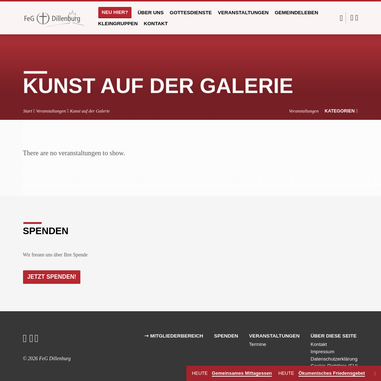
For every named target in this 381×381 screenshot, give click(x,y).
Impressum (322, 352)
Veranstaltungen (243, 12)
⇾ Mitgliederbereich (173, 336)
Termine (257, 344)
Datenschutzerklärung (333, 359)
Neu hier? (115, 12)
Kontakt (156, 23)
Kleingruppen (118, 23)
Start (27, 111)
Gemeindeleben (296, 12)
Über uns (151, 12)
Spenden (226, 336)
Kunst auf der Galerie (90, 111)
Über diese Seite (333, 336)
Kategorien (341, 111)
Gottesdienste (191, 12)
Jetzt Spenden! (52, 277)
